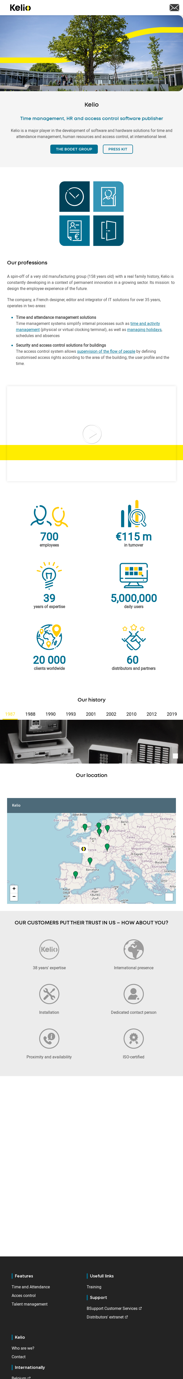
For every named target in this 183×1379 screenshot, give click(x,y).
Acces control (24, 1295)
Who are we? (23, 1348)
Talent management (30, 1304)
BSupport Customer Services (112, 1308)
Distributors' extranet (105, 1317)
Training (94, 1287)
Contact (19, 1356)
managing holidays (144, 329)
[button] (85, 827)
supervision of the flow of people (106, 351)
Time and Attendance (31, 1287)
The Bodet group (74, 149)
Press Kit (117, 149)
